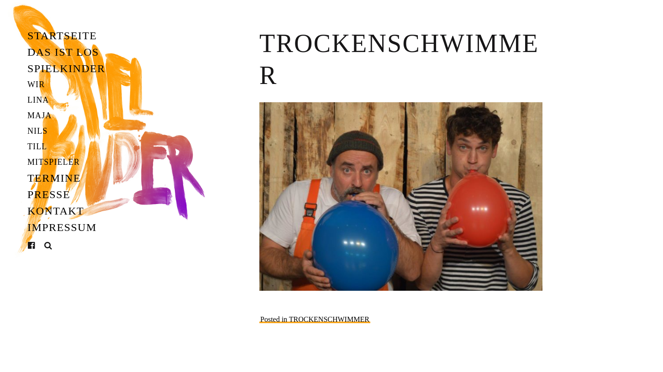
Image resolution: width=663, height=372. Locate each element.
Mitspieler (53, 162)
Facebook (38, 245)
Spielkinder (66, 68)
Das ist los (63, 52)
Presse (48, 194)
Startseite (62, 36)
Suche (48, 245)
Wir (36, 84)
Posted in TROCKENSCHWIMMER (314, 319)
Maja (39, 115)
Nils (37, 131)
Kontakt (55, 211)
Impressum (62, 227)
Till (37, 146)
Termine (54, 178)
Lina (38, 100)
